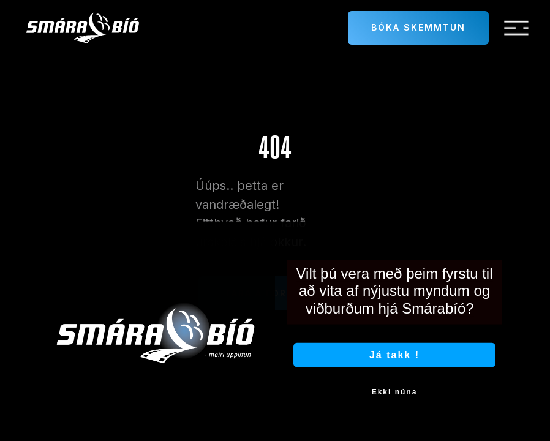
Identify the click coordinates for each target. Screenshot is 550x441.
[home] (82, 28)
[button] (516, 28)
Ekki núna (395, 399)
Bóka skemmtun (418, 27)
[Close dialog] (500, 242)
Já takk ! (394, 362)
